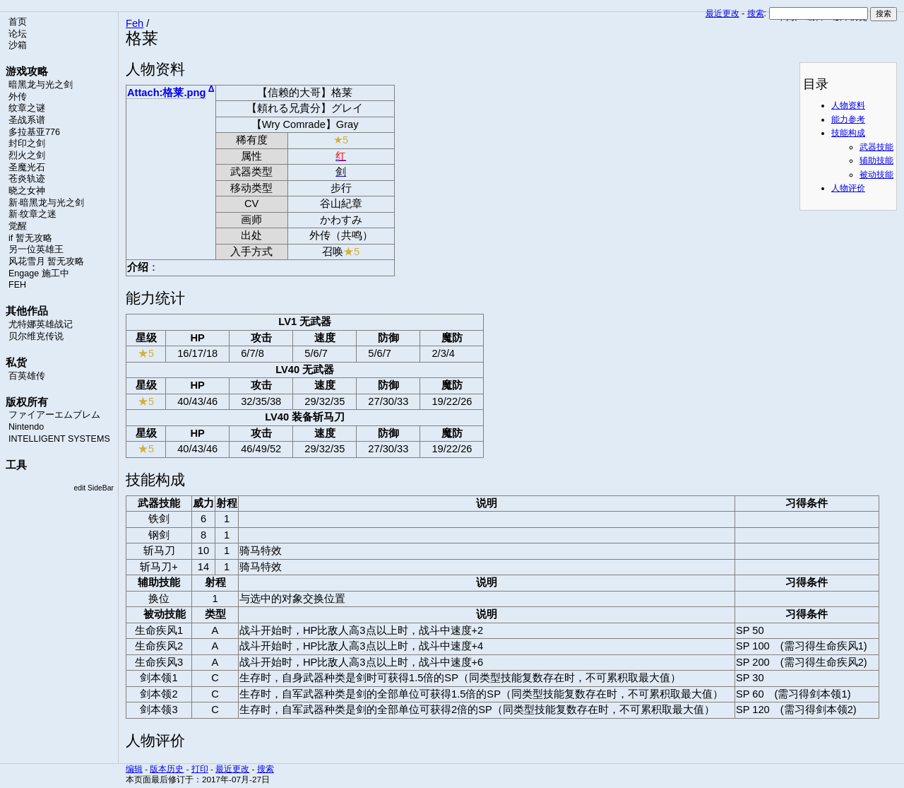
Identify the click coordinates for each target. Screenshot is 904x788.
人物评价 (848, 188)
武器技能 (876, 147)
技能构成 (848, 133)
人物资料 (848, 105)
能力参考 (848, 119)
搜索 (755, 13)
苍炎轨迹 (26, 179)
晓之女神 (26, 191)
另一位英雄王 (36, 249)
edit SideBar (93, 488)
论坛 (17, 34)
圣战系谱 (26, 120)
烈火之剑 (26, 155)
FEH (17, 285)
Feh (134, 23)
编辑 (134, 768)
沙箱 (17, 45)
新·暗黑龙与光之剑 (46, 203)
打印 (199, 768)
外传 (17, 97)
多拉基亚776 (34, 132)
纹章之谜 (26, 108)
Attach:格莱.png (166, 92)
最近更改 (722, 13)
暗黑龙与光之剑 (40, 85)
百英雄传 (26, 376)
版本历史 (167, 768)
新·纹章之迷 (32, 214)
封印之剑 (26, 143)
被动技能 (876, 175)
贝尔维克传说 (36, 336)
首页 (17, 22)
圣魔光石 (26, 167)
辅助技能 (876, 160)
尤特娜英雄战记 (40, 324)
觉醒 (17, 226)
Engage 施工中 (38, 273)
